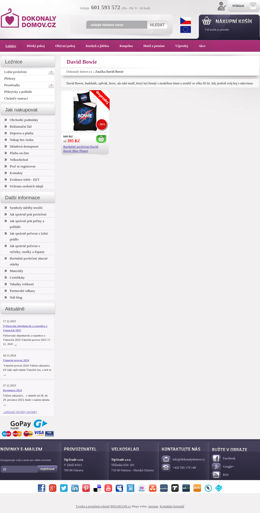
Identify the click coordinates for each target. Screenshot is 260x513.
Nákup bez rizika (19, 140)
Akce (203, 46)
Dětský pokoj (38, 46)
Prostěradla (29, 85)
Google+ (223, 467)
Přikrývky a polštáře (18, 92)
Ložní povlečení (29, 72)
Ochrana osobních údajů (24, 186)
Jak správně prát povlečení (25, 214)
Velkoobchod (16, 160)
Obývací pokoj (67, 46)
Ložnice (13, 46)
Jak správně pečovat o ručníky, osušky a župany (24, 249)
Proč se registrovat (20, 166)
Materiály (14, 271)
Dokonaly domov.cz (79, 72)
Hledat (157, 25)
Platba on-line (17, 153)
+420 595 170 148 (179, 468)
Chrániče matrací (16, 98)
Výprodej (184, 46)
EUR (185, 29)
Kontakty (14, 173)
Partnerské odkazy (20, 291)
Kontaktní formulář (172, 506)
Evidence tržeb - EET (22, 180)
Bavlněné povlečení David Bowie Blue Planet (80, 149)
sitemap (153, 506)
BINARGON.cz (120, 506)
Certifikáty (15, 277)
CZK (185, 20)
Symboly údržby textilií (23, 208)
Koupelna (129, 46)
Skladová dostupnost (21, 146)
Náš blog (13, 297)
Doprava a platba (19, 133)
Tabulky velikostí (19, 284)
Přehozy (10, 78)
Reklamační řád (18, 126)
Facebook (223, 459)
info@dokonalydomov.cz (183, 460)
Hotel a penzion (157, 46)
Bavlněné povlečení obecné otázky (26, 261)
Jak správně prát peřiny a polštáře (24, 224)
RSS (220, 475)
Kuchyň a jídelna (100, 46)
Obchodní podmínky (21, 120)
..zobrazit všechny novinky (20, 412)
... (16, 344)
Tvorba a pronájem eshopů (93, 506)
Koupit (101, 139)
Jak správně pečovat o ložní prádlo (26, 236)
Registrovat (48, 469)
